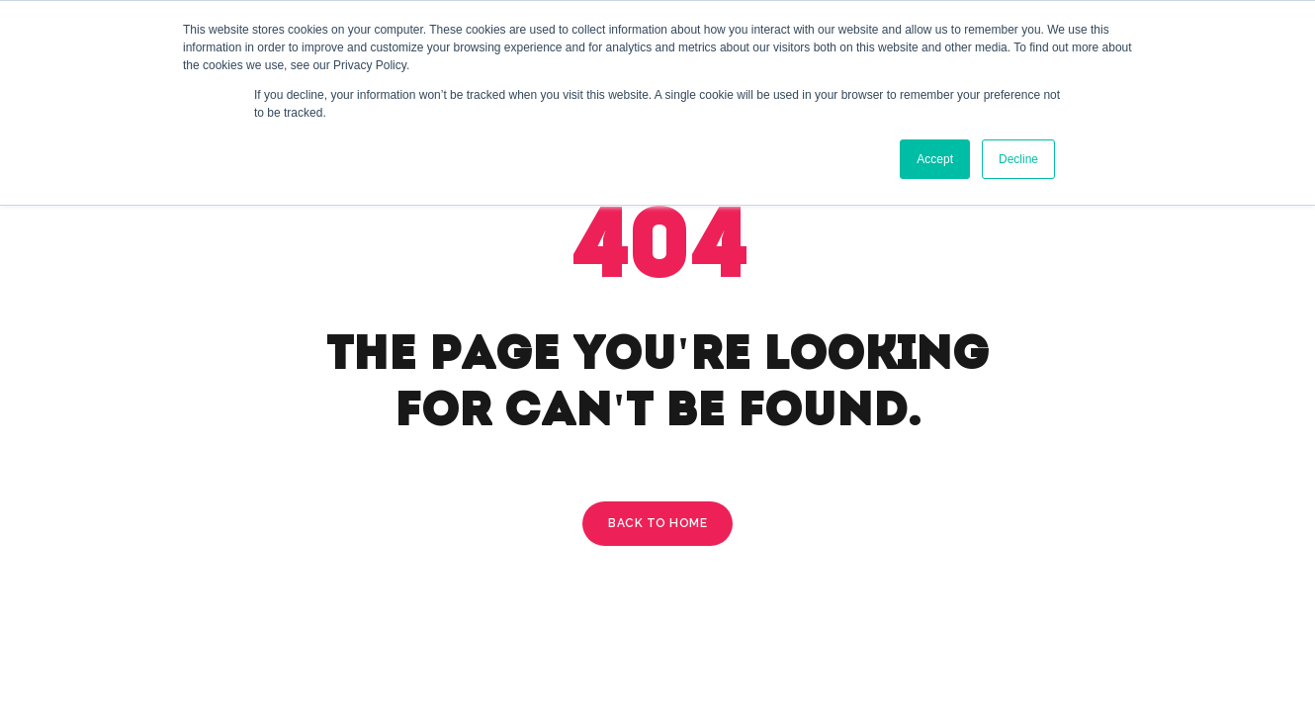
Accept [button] (935, 159)
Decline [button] (1018, 159)
